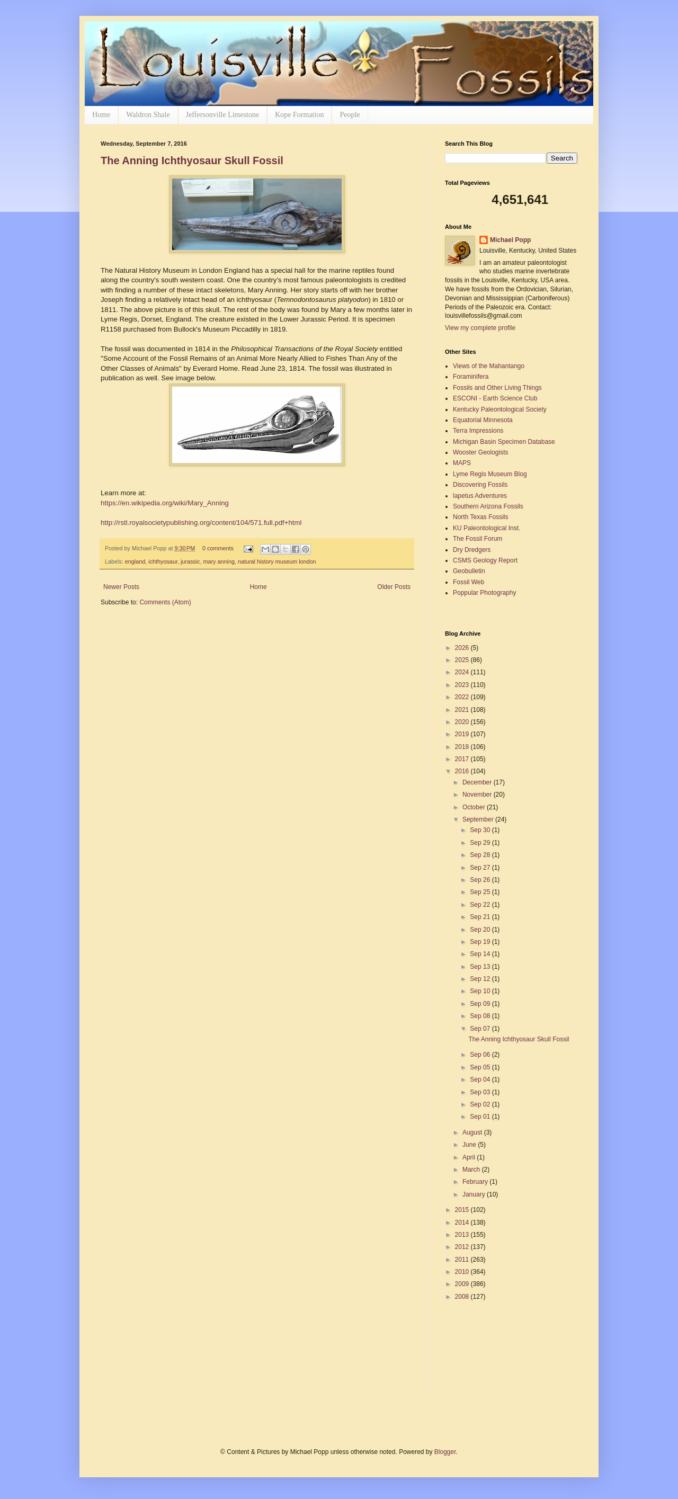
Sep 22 (481, 904)
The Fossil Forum (477, 538)
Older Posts (394, 587)
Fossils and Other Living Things (497, 387)
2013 (463, 1234)
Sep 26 (481, 880)
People (350, 115)
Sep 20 (481, 929)
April (469, 1157)
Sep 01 (481, 1116)
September (478, 819)
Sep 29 (481, 842)
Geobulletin (469, 571)
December (478, 782)
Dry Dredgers (471, 550)
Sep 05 (481, 1067)
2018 (463, 747)
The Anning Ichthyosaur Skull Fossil (192, 160)
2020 (463, 722)
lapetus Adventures (480, 495)
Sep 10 (481, 991)
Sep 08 (481, 1016)
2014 (463, 1222)
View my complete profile (480, 328)
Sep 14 (481, 954)
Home (101, 115)
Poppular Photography (484, 592)
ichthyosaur (162, 561)
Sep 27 (481, 867)
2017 (463, 759)
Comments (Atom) (165, 602)
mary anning (219, 561)
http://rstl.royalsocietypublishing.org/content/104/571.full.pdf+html (201, 523)
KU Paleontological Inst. (486, 528)
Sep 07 (481, 1028)
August (473, 1132)
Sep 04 (481, 1079)
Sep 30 (481, 830)
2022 (463, 697)
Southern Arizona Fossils (488, 506)
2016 (463, 771)
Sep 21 (481, 917)
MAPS (462, 463)
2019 (463, 734)
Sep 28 (481, 855)
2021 (463, 709)
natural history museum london (277, 561)
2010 (463, 1271)
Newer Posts (121, 587)
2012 (463, 1247)
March (472, 1169)
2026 (463, 648)
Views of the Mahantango (488, 366)
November (478, 794)
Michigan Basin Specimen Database (504, 441)
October (474, 807)
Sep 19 (481, 941)
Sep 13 (481, 966)
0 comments (218, 548)
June (470, 1144)
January (474, 1194)
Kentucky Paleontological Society (500, 409)
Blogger (445, 1452)
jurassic (190, 561)
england (135, 561)
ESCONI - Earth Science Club (495, 398)
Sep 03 (481, 1092)
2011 (463, 1259)
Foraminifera (470, 376)
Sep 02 (481, 1104)
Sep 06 (481, 1054)
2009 (463, 1284)
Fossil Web (468, 582)
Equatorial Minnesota (483, 420)
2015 (463, 1210)
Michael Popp (510, 240)
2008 (463, 1296)
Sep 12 (481, 979)
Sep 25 (481, 892)
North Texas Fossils (480, 517)
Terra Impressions (478, 430)
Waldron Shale (148, 115)
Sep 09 (481, 1003)
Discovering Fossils (480, 484)
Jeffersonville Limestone (223, 115)
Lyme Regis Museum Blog (490, 474)
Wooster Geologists (480, 452)
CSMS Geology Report (485, 560)
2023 (463, 685)
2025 (463, 660)
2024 (463, 672)
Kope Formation (299, 115)
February (475, 1181)
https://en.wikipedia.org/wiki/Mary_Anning (165, 503)
